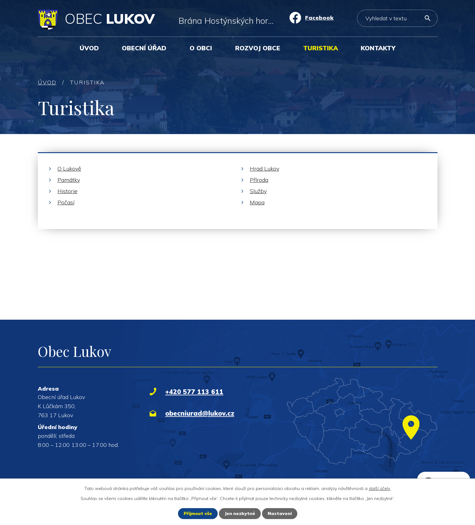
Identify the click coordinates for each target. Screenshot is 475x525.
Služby (258, 191)
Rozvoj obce (257, 48)
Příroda (259, 179)
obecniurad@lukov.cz (199, 413)
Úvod (89, 48)
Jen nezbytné (240, 513)
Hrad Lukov (264, 168)
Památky (68, 179)
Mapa (257, 202)
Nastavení (280, 513)
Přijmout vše (198, 513)
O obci (201, 48)
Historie (67, 191)
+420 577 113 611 (194, 392)
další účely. (380, 488)
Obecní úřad (144, 48)
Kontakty (378, 48)
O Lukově (69, 168)
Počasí (65, 202)
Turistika (320, 48)
